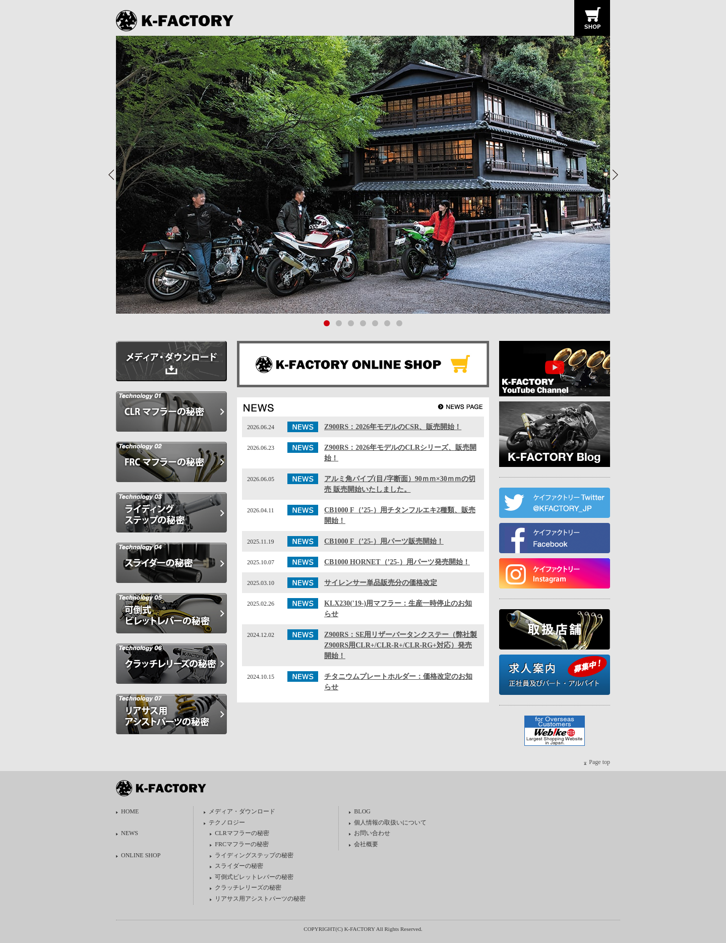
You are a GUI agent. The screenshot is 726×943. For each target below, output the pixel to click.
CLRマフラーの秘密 (242, 833)
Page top (599, 761)
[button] (615, 175)
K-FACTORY (178, 21)
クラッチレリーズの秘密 (248, 887)
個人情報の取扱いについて (390, 822)
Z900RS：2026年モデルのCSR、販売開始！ (392, 427)
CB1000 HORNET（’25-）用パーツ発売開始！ (397, 562)
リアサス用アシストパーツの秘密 (260, 898)
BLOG (362, 811)
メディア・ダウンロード (242, 811)
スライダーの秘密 (239, 865)
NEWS (129, 833)
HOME (130, 811)
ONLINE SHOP (140, 855)
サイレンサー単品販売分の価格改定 (380, 582)
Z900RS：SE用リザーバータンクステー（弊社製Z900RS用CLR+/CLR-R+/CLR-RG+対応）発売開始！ (400, 645)
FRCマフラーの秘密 (242, 844)
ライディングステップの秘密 (254, 855)
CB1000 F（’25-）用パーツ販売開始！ (384, 541)
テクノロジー (227, 822)
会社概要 (366, 844)
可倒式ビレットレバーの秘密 (254, 876)
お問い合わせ (372, 833)
